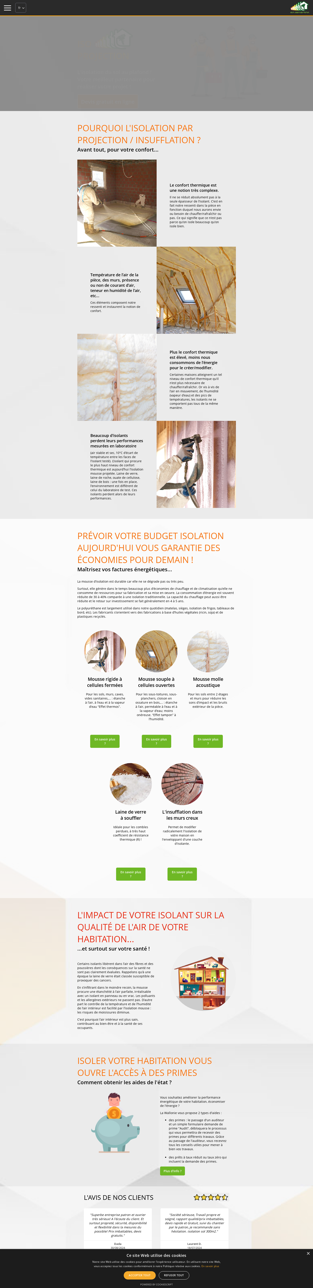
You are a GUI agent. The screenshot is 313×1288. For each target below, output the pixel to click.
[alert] (156, 1268)
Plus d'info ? (172, 1171)
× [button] (308, 1253)
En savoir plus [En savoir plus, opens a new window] (210, 1266)
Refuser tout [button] (174, 1275)
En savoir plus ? (105, 741)
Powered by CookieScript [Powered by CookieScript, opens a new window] (156, 1284)
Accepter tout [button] (140, 1275)
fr (19, 8)
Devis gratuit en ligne (108, 101)
